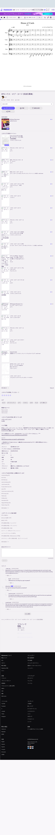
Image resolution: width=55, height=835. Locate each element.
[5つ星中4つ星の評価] (8, 395)
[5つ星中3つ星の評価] (6, 395)
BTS (4, 421)
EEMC (2, 734)
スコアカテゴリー (31, 711)
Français (3, 749)
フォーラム (30, 683)
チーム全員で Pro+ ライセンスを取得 (35, 729)
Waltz (2, 495)
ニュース (29, 721)
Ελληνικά (3, 751)
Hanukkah (3, 500)
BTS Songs (3, 493)
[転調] (26, 17)
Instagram (3, 716)
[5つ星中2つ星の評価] (4, 395)
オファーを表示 (47, 13)
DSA (2, 691)
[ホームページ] (6, 10)
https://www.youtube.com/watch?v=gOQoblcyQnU (13, 439)
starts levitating (4, 482)
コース (29, 713)
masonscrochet (11, 593)
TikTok (2, 713)
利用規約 (3, 683)
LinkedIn (3, 711)
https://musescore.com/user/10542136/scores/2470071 (14, 435)
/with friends (4, 484)
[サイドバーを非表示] (24, 425)
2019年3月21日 (17, 586)
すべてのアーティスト (32, 708)
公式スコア (30, 716)
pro (12, 586)
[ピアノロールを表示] (50, 17)
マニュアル (30, 680)
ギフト (2, 670)
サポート (3, 663)
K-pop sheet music (5, 486)
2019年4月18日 (15, 568)
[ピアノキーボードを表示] (47, 17)
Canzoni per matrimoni (6, 491)
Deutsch (3, 744)
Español (3, 746)
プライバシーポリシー (6, 680)
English (2, 741)
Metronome (3, 696)
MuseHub (3, 731)
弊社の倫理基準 (31, 657)
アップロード (46, 10)
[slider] (0, 19)
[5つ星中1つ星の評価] (2, 395)
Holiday (3, 498)
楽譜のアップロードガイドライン (34, 665)
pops (2, 489)
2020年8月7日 (19, 593)
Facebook (3, 706)
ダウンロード (30, 678)
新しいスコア (30, 706)
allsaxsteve (7, 586)
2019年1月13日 (15, 602)
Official (7, 145)
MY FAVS (3, 479)
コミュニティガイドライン (33, 663)
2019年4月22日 (15, 578)
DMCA (2, 688)
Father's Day (4, 505)
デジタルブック (31, 719)
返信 (7, 575)
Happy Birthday (4, 502)
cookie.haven (8, 602)
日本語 (2, 754)
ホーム (3, 619)
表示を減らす (5, 508)
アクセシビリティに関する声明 (7, 685)
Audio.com (3, 729)
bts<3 (2, 477)
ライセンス (3, 678)
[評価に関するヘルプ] (18, 392)
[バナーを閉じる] (51, 14)
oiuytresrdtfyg (4, 475)
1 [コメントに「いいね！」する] (10, 575)
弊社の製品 (3, 665)
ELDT (9, 578)
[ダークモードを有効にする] (45, 17)
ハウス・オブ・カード (6, 419)
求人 (2, 660)
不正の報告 (30, 660)
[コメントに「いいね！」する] (13, 583)
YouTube (3, 703)
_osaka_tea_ (8, 568)
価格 (2, 693)
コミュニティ (30, 668)
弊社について (4, 657)
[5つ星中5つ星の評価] (10, 395)
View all (52, 388)
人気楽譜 (29, 703)
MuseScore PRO (4, 668)
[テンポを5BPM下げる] (37, 17)
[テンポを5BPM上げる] (41, 17)
